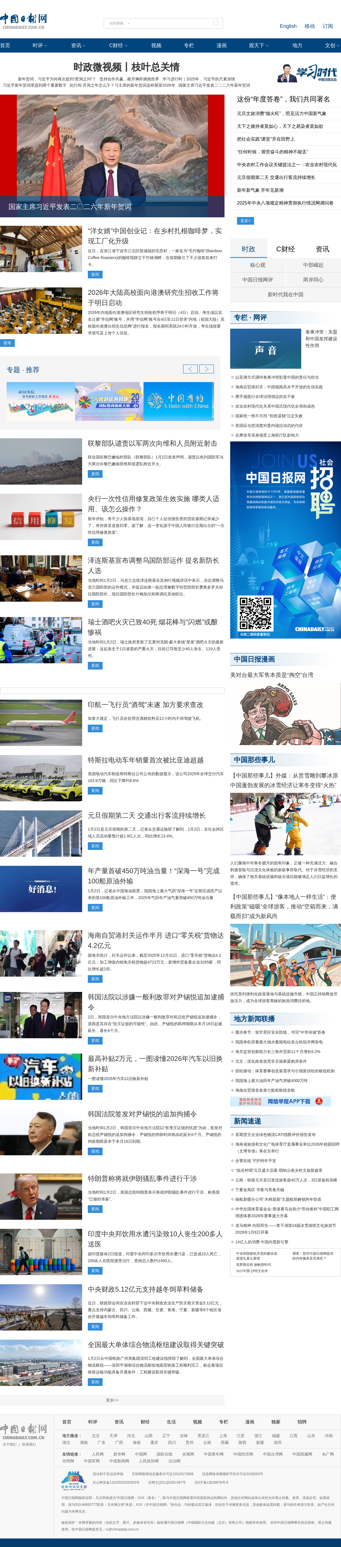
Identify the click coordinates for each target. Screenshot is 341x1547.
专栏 (189, 45)
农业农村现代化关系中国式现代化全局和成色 (275, 406)
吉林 (184, 1435)
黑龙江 (203, 1435)
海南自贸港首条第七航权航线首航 (265, 1090)
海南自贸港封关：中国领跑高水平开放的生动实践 (279, 387)
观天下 (256, 45)
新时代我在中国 (285, 294)
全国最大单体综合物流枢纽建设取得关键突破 (156, 1344)
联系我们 (29, 1444)
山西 (149, 1435)
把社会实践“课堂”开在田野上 (266, 139)
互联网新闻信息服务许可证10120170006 (163, 1474)
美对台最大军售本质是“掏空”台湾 (271, 675)
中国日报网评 (257, 280)
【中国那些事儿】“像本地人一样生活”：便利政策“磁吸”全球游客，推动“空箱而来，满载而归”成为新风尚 (284, 906)
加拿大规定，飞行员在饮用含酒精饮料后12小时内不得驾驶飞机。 (146, 718)
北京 (96, 1435)
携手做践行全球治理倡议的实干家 (265, 396)
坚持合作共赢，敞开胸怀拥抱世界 (129, 79)
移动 (310, 26)
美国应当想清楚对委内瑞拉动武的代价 (269, 425)
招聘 (302, 1421)
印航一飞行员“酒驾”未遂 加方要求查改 (145, 704)
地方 (297, 45)
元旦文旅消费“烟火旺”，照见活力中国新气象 (282, 113)
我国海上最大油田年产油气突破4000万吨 (271, 1080)
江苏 (241, 1435)
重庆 (154, 1442)
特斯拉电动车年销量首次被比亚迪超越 (146, 760)
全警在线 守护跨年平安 (255, 1160)
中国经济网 (243, 1454)
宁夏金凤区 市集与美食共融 (259, 1189)
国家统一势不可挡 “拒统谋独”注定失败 (269, 416)
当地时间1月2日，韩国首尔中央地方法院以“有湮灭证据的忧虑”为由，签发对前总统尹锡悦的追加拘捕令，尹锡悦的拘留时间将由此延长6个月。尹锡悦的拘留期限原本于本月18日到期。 (155, 1134)
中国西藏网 (302, 1454)
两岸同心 (313, 280)
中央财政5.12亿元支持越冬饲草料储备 (145, 1289)
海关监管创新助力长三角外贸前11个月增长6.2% (277, 1051)
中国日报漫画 (254, 659)
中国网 (141, 1454)
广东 (101, 1442)
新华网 (119, 1454)
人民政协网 (149, 1461)
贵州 (190, 1442)
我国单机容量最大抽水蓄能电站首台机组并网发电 (279, 1042)
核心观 (257, 265)
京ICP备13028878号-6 (211, 1483)
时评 (38, 45)
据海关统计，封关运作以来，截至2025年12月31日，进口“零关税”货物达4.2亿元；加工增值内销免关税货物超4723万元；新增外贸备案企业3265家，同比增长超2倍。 (154, 962)
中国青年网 (214, 1454)
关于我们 (9, 1444)
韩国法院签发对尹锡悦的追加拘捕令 (142, 1114)
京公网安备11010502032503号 (116, 1483)
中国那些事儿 (254, 760)
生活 (171, 1421)
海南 (137, 1442)
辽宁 (166, 1435)
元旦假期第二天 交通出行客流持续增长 (147, 815)
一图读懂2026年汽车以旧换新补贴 (118, 1078)
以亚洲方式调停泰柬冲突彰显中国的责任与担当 (277, 377)
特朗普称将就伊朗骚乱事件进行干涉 (142, 1178)
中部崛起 (313, 265)
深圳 (278, 1442)
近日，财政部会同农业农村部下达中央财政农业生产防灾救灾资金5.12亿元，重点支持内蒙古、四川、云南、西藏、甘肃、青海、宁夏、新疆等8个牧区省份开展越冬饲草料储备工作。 (155, 1310)
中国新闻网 (119, 1461)
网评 (260, 317)
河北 (131, 1435)
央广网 (328, 1454)
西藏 (225, 1442)
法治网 (174, 1461)
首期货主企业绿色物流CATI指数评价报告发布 (275, 1134)
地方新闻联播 (254, 1019)
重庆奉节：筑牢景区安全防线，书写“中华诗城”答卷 (280, 1032)
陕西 (242, 1442)
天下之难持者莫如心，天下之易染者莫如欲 (280, 126)
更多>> (112, 1400)
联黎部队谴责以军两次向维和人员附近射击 (152, 443)
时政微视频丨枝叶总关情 (126, 67)
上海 (223, 1435)
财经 (145, 1421)
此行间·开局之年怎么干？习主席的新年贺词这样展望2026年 (122, 85)
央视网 (188, 1454)
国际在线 (164, 1454)
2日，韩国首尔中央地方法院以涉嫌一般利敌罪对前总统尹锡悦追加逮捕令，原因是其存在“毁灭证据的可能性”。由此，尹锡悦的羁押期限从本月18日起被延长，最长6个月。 (155, 1024)
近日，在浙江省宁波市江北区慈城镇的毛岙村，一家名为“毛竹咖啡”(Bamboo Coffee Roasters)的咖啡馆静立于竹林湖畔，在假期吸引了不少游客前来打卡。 (155, 258)
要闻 (95, 274)
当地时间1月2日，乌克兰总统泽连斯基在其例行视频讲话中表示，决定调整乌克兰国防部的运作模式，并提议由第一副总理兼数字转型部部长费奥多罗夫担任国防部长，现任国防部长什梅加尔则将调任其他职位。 (156, 587)
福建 (276, 1435)
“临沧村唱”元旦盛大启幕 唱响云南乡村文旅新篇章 (279, 1170)
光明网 (68, 1461)
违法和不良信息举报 (108, 1474)
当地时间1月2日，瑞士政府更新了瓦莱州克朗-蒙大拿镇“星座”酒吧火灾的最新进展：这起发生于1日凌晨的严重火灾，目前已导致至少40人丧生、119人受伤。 (156, 649)
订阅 (328, 26)
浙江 (258, 1435)
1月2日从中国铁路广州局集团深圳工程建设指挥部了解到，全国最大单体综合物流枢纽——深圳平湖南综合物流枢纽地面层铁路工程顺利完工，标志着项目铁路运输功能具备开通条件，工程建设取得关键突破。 (156, 1365)
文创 (330, 45)
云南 (207, 1442)
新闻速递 (247, 1121)
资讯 (76, 45)
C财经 (116, 45)
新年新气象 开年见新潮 (260, 190)
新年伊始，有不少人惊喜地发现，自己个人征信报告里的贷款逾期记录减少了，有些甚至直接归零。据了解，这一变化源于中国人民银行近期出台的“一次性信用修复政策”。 (156, 525)
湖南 (84, 1442)
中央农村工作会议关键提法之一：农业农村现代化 (287, 164)
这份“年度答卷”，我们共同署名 (283, 99)
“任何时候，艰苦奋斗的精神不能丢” (272, 151)
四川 (172, 1442)
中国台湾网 (273, 1454)
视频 (156, 45)
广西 (119, 1442)
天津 (113, 1435)
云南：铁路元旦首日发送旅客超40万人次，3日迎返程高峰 (286, 1180)
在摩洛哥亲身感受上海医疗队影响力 (267, 435)
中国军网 (92, 1461)
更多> (245, 220)
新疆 (260, 1442)
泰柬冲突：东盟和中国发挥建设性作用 (321, 339)
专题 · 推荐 (23, 370)
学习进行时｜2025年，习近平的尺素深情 (199, 79)
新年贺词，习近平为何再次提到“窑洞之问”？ (57, 79)
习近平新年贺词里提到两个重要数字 (34, 85)
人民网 (98, 1454)
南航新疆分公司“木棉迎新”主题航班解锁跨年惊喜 (278, 1199)
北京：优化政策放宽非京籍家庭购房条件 (271, 1061)
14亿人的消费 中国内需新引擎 (261, 1242)
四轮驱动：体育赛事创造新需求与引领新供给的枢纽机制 (285, 1071)
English (288, 26)
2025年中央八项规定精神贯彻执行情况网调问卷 (285, 203)
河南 (329, 1435)
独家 (275, 1421)
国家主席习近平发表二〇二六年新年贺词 (214, 85)
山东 (311, 1435)
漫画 (222, 45)
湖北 (66, 1442)
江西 (294, 1435)
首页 (5, 45)
